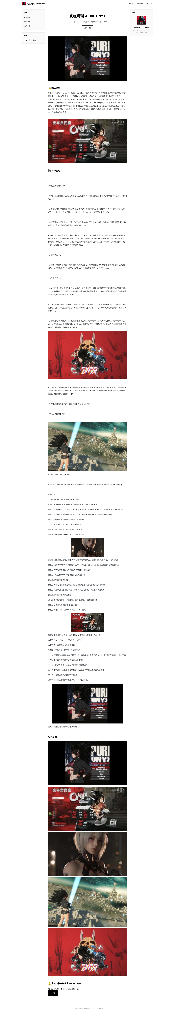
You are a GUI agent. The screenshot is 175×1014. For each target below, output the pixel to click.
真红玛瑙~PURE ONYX (34, 3)
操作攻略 (140, 3)
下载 (53, 993)
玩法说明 (130, 3)
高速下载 (149, 3)
